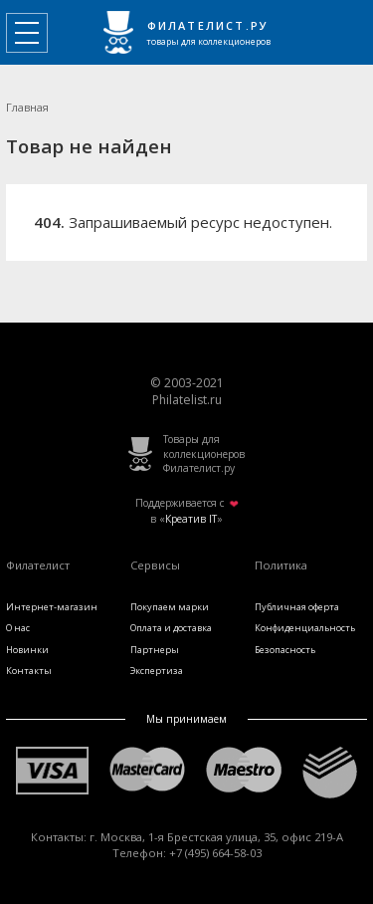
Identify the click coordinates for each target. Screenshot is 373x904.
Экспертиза (156, 670)
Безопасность (285, 649)
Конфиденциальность (305, 627)
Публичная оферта (297, 606)
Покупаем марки (169, 606)
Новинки (27, 649)
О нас (18, 627)
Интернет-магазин (51, 606)
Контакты (29, 670)
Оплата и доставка (171, 627)
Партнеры (154, 649)
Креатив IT (191, 519)
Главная (27, 107)
